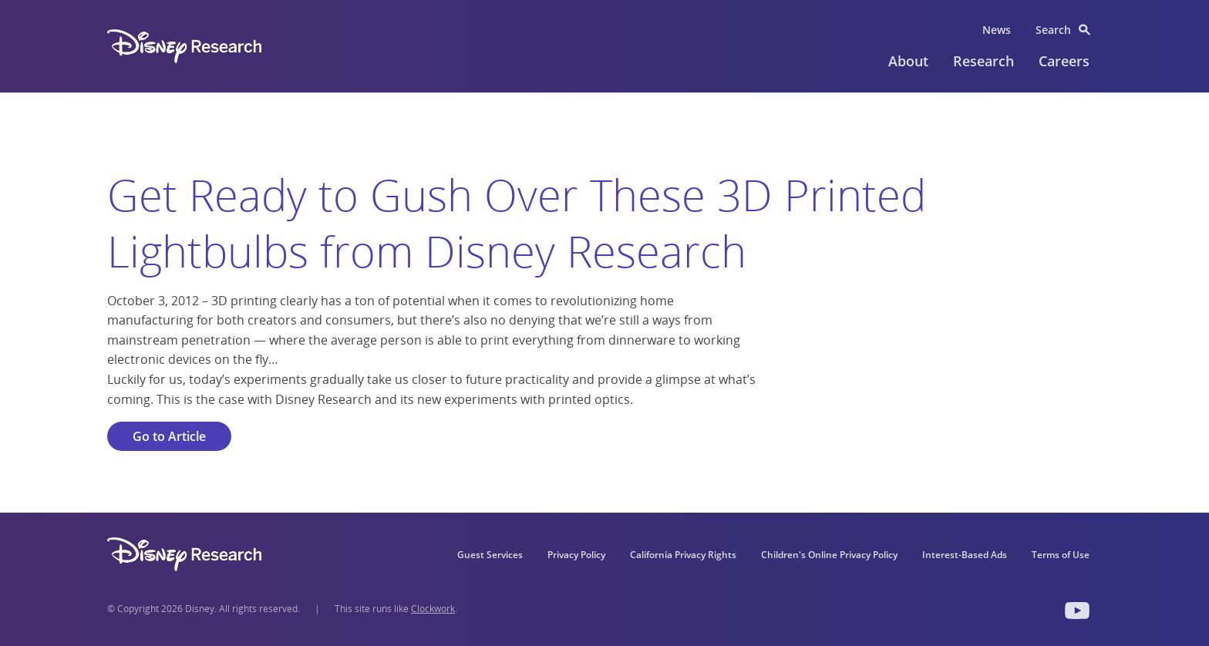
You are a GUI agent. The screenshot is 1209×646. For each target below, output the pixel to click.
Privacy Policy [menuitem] (576, 554)
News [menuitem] (996, 29)
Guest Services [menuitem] (490, 554)
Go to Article (169, 436)
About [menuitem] (908, 61)
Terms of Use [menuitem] (1060, 554)
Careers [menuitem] (1064, 61)
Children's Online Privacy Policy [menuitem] (829, 554)
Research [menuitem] (983, 61)
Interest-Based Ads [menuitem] (964, 554)
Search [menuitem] (1053, 29)
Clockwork (433, 608)
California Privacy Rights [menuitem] (683, 554)
